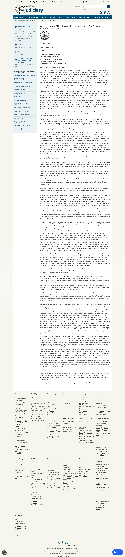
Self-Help (45, 17)
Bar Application (51, 410)
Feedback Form (19, 452)
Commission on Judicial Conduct (69, 478)
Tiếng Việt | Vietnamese (22, 129)
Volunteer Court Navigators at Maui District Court (22, 439)
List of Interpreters (84, 401)
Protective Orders (35, 494)
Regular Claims (35, 502)
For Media (64, 2)
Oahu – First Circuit (20, 523)
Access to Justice (95, 2)
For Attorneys (45, 2)
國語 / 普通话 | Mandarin (21, 104)
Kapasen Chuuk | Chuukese (23, 82)
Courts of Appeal (19, 521)
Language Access (76, 2)
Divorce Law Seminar (20, 430)
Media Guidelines (100, 397)
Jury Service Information (69, 397)
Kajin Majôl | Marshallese (22, 107)
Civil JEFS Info (50, 404)
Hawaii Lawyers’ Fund (52, 423)
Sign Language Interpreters (86, 406)
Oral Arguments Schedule (21, 432)
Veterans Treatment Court (102, 511)
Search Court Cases (23, 27)
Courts (60, 17)
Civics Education (100, 466)
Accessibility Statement (71, 548)
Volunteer (17, 436)
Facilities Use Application (102, 414)
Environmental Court (101, 497)
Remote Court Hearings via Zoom (103, 434)
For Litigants (34, 2)
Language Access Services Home (24, 75)
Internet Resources (84, 475)
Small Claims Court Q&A (85, 440)
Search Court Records (36, 410)
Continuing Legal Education (54, 421)
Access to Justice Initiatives (86, 425)
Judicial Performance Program (20, 446)
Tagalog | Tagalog (20, 122)
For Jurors (55, 2)
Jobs (18, 44)
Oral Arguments (51, 415)
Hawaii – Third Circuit (20, 527)
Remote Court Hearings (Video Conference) (21, 410)
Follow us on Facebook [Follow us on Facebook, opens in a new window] (104, 12)
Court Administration (101, 447)
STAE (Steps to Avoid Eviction (101, 508)
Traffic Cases (34, 492)
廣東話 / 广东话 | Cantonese (22, 79)
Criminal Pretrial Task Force (103, 493)
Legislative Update (19, 464)
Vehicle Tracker (51, 485)
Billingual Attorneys (52, 413)
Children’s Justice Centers (53, 472)
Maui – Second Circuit (20, 525)
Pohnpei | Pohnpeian (21, 111)
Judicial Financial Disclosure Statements (22, 450)
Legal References (71, 17)
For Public (24, 2)
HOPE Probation (100, 503)
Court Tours (99, 474)
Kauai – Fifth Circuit (20, 530)
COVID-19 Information (101, 421)
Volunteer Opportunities (102, 468)
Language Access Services (86, 399)
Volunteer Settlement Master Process (53, 482)
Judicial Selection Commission (67, 485)
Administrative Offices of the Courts (21, 518)
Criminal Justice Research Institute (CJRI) (102, 490)
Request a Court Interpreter (83, 403)
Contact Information (20, 402)
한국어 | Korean (19, 97)
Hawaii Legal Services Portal (86, 436)
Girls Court (98, 499)
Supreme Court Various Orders (85, 466)
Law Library (34, 412)
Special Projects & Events (102, 17)
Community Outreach (85, 17)
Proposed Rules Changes (85, 464)
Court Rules (82, 473)
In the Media (18, 468)
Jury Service (99, 443)
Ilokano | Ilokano (19, 89)
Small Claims (34, 500)
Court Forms (18, 424)
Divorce (33, 471)
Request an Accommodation (67, 424)
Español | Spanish (20, 118)
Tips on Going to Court (37, 505)
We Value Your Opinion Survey (21, 534)
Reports (17, 466)
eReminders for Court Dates (20, 405)
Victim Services (35, 481)
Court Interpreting (52, 464)
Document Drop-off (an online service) (21, 421)
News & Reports (34, 17)
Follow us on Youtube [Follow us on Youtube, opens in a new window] (108, 12)
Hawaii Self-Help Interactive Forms (86, 433)
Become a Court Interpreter (83, 411)
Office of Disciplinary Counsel (52, 427)
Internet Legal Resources (37, 414)
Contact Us (106, 2)
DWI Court (98, 495)
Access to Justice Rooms (85, 430)
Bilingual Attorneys (36, 418)
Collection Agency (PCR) (37, 477)
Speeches (22, 20)
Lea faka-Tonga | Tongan (22, 125)
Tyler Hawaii (66, 556)
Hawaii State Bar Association (54, 425)
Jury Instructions (51, 417)
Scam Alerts (18, 426)
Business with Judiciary (101, 449)
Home (17, 2)
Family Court (66, 471)
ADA (86, 2)
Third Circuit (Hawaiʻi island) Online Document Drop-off (38, 407)
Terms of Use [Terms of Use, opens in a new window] (59, 548)
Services (53, 17)
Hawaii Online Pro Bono (85, 438)
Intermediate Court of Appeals (69, 464)
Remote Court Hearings (37, 401)
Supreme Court (67, 462)
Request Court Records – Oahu (37, 489)
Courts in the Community (102, 464)
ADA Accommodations (69, 421)
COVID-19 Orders (83, 471)
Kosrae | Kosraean (20, 100)
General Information (20, 17)
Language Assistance (52, 466)
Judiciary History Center (102, 470)
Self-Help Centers (35, 462)
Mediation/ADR (51, 470)
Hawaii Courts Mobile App (102, 441)
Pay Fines (17, 408)
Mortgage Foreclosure (37, 496)
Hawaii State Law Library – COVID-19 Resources (38, 468)
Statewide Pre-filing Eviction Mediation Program (23, 60)
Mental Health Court (101, 505)
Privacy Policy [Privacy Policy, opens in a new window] (51, 548)
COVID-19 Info (18, 400)
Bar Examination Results (21, 428)
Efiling (18, 51)
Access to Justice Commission (83, 422)
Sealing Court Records (101, 451)
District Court (66, 469)
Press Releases (19, 434)
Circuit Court (66, 467)
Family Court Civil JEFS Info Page (54, 401)
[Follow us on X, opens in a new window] (101, 12)
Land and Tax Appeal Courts (70, 473)
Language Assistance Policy (86, 397)
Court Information (68, 399)
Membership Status (52, 419)
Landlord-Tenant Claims (37, 479)
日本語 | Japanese (19, 93)
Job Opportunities (100, 439)
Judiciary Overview (100, 445)
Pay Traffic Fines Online (102, 427)
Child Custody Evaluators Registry (21, 442)
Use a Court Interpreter (85, 408)
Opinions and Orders (101, 405)
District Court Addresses (21, 532)
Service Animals (67, 429)
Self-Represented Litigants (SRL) (22, 414)
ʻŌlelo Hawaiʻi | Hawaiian (22, 86)
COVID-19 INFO (51, 397)
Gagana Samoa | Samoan (22, 115)
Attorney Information (36, 416)
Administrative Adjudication (70, 475)
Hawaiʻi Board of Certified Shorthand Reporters (21, 397)
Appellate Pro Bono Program (84, 427)
